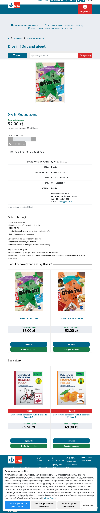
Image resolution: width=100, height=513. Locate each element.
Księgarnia (18, 38)
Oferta (68, 7)
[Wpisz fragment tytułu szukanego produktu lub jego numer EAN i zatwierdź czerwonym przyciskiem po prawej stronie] (54, 55)
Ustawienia (88, 505)
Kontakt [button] (69, 11)
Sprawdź (28, 344)
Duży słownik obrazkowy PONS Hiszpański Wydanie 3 (71, 416)
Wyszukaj (85, 55)
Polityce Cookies (49, 498)
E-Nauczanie (53, 7)
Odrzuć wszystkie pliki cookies (69, 505)
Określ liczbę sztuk (15, 135)
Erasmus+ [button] (57, 11)
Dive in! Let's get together (71, 318)
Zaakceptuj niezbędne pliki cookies (43, 505)
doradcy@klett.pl (64, 202)
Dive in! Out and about (35, 38)
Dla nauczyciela (33, 7)
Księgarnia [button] (85, 11)
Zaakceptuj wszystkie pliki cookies (17, 505)
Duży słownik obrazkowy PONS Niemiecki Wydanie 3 (29, 416)
